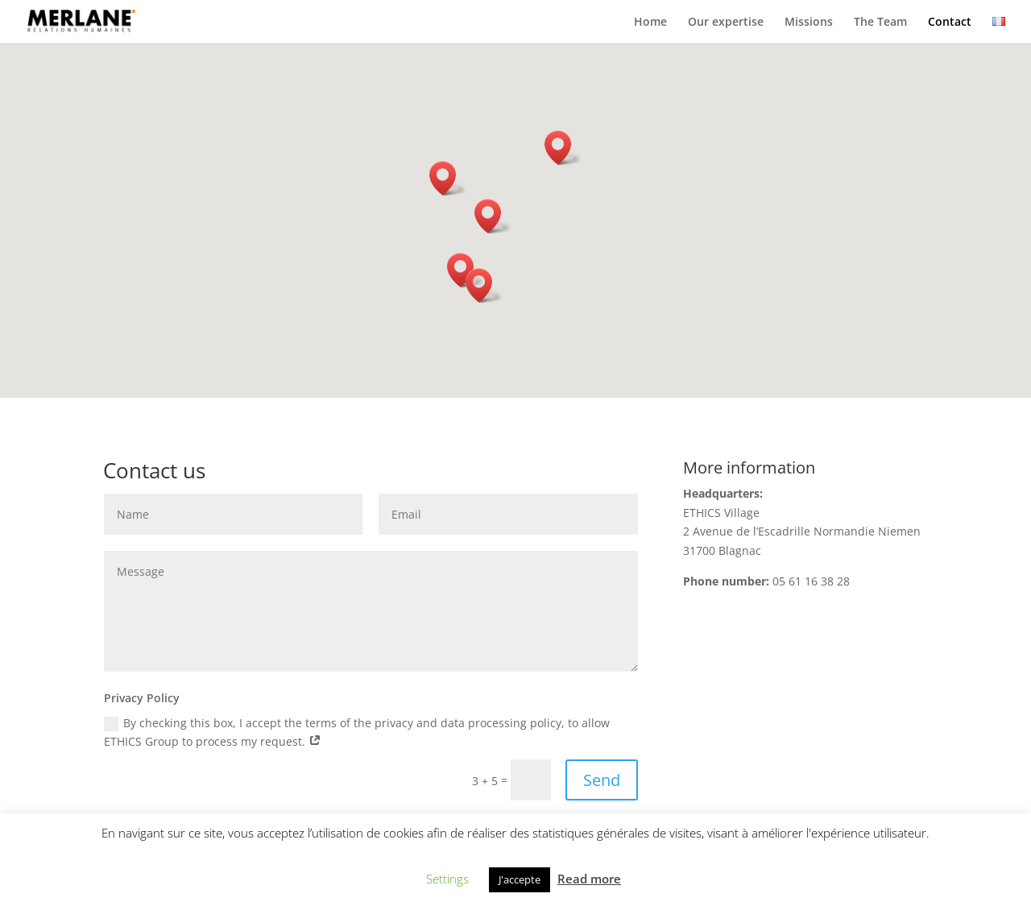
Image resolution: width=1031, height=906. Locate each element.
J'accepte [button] (519, 879)
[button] (484, 285)
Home (650, 22)
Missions (809, 22)
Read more (589, 879)
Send (601, 780)
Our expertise (726, 22)
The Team (880, 22)
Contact (949, 22)
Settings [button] (447, 879)
